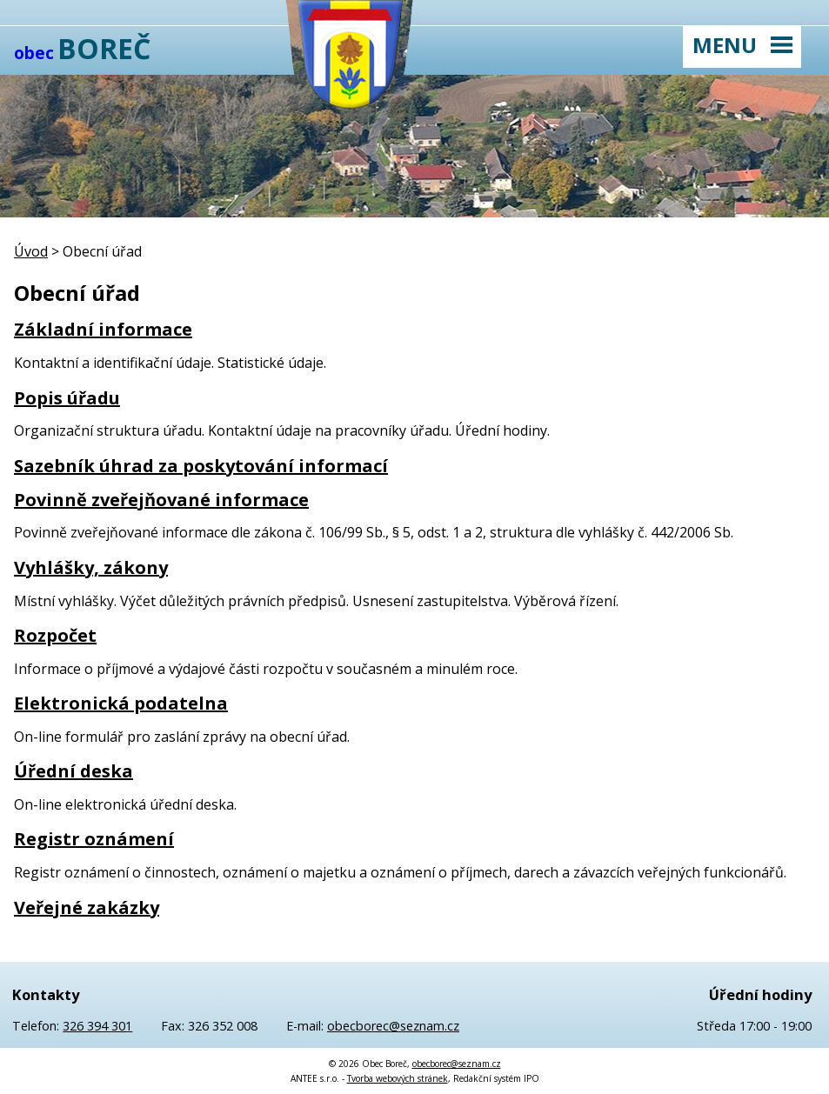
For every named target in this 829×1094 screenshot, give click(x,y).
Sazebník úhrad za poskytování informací (201, 465)
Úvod (31, 251)
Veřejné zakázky (86, 907)
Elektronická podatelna (121, 703)
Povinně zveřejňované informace (161, 499)
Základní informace (103, 329)
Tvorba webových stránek (397, 1078)
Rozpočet (55, 635)
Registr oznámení (94, 839)
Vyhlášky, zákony (91, 567)
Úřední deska (73, 771)
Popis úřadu (67, 398)
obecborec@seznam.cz (393, 1025)
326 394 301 (97, 1025)
